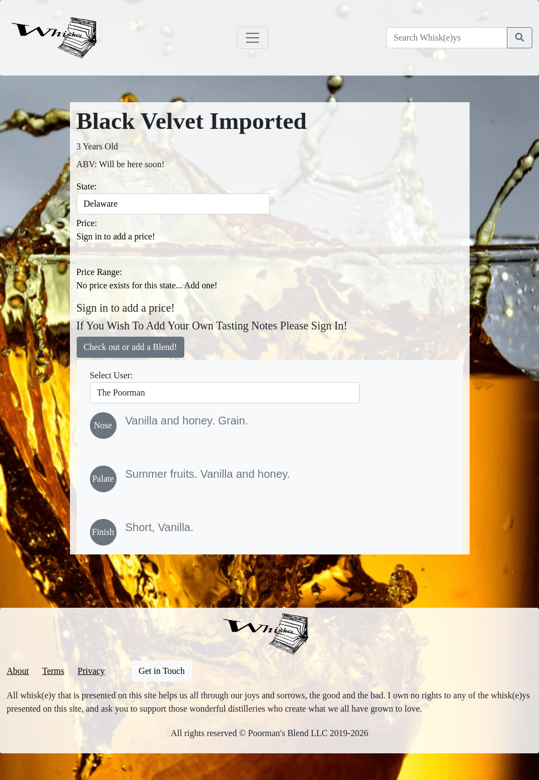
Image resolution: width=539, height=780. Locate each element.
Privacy (91, 671)
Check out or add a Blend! (130, 347)
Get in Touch (162, 671)
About (18, 671)
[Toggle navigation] (252, 38)
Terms (53, 671)
